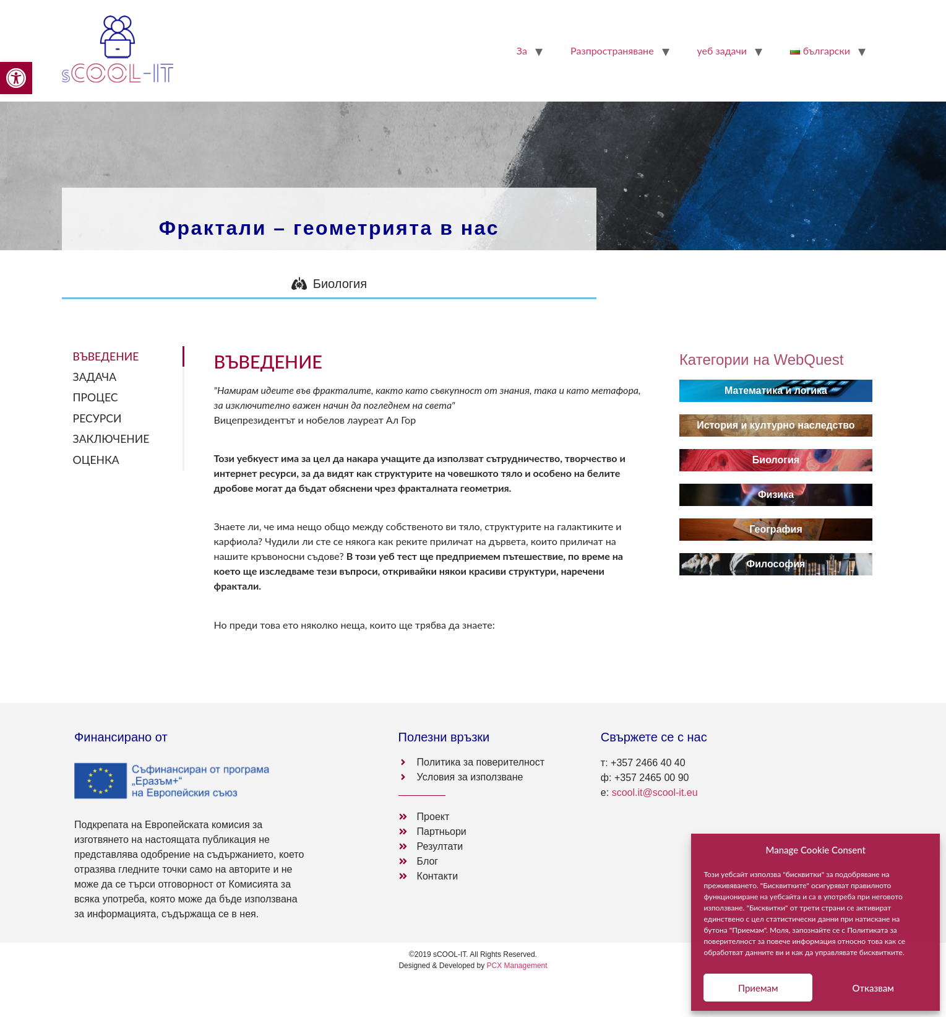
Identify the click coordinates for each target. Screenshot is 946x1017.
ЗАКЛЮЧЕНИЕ (111, 438)
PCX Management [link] (517, 965)
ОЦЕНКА (96, 459)
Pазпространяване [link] (612, 50)
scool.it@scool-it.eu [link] (655, 792)
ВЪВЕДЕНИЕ (106, 356)
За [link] (522, 50)
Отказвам (872, 987)
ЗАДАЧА (94, 376)
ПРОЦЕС (95, 397)
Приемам (758, 987)
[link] (16, 78)
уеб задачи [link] (722, 50)
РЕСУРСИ (97, 418)
